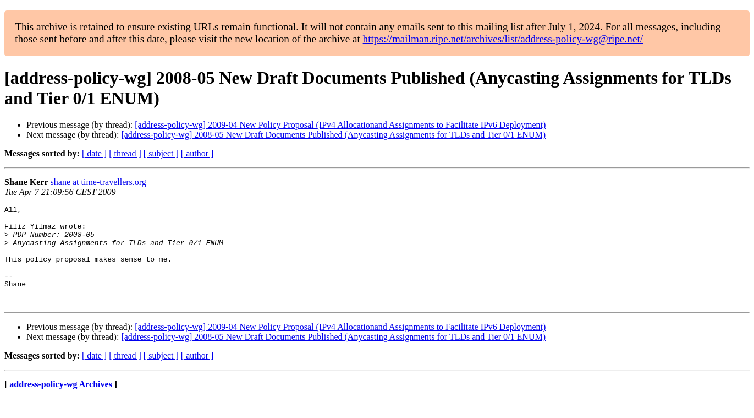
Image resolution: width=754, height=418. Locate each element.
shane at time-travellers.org (98, 182)
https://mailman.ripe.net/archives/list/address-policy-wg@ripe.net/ (503, 39)
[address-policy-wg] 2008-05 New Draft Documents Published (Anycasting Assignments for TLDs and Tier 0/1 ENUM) (333, 134)
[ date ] (94, 153)
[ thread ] (125, 153)
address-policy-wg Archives (60, 404)
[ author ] (197, 153)
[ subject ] (161, 153)
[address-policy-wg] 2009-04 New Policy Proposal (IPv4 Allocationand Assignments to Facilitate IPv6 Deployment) (340, 124)
